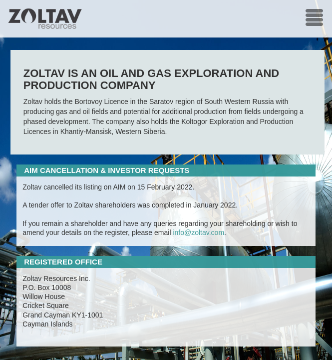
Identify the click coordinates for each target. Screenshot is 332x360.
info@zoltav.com (198, 232)
